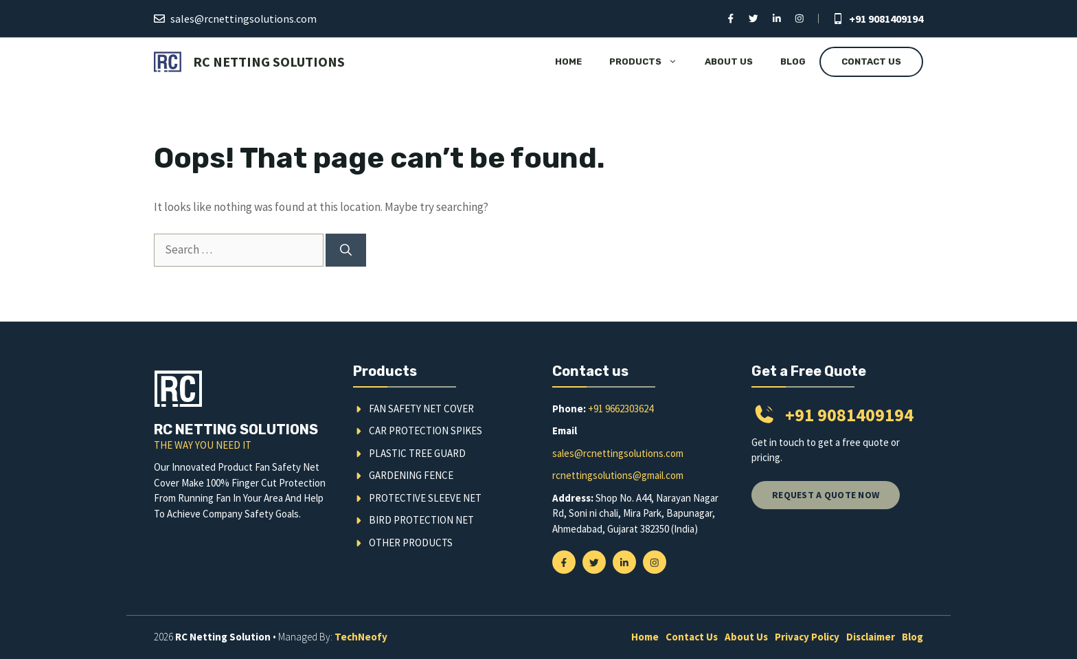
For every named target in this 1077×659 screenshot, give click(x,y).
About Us (729, 61)
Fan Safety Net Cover (421, 408)
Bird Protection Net (421, 519)
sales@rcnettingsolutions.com (243, 18)
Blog (793, 61)
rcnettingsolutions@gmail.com (617, 475)
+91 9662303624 (620, 408)
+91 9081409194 (886, 18)
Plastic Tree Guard (417, 453)
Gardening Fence (411, 475)
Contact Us (871, 61)
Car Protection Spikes (425, 430)
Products (650, 62)
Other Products (411, 542)
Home (568, 61)
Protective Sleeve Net (425, 497)
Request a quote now (825, 495)
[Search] (346, 250)
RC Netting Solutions (269, 61)
